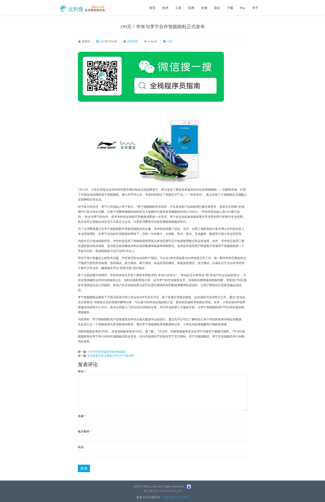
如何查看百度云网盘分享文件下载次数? (111, 355)
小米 (169, 41)
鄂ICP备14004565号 (175, 497)
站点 (81, 447)
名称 (82, 416)
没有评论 (132, 41)
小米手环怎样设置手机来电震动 (106, 351)
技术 (165, 8)
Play (242, 8)
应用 (191, 8)
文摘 (204, 8)
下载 (230, 8)
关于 (255, 8)
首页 (152, 8)
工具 (178, 8)
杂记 (217, 8)
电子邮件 (85, 431)
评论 (82, 371)
